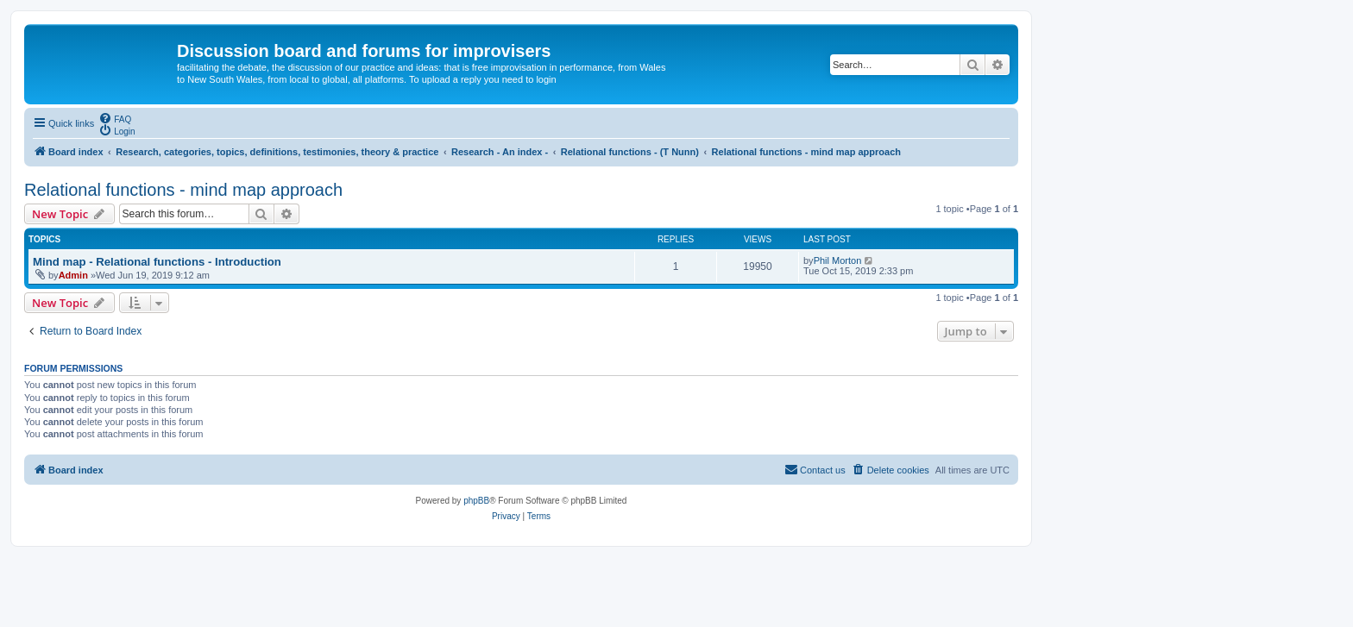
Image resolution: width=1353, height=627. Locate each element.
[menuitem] (114, 118)
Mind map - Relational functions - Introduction (157, 261)
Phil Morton (838, 260)
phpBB (476, 500)
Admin (73, 275)
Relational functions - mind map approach (183, 189)
